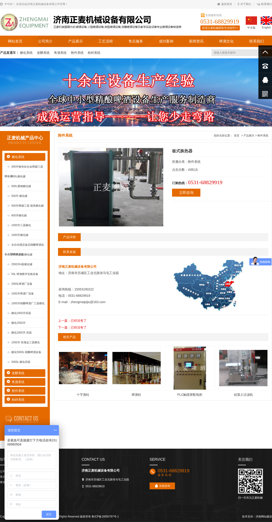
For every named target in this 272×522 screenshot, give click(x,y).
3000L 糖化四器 (20, 362)
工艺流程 (105, 41)
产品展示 (75, 41)
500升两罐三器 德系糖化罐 (27, 205)
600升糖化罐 (19, 215)
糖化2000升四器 (21, 313)
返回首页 (224, 4)
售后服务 (136, 41)
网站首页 (15, 41)
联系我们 (264, 4)
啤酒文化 (226, 41)
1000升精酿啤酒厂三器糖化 (28, 303)
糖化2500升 (18, 322)
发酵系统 (44, 52)
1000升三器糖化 (21, 225)
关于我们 (244, 4)
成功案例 (166, 41)
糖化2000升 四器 (21, 332)
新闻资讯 (196, 41)
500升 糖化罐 (19, 196)
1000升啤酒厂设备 (22, 293)
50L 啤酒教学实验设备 (24, 274)
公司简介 (45, 41)
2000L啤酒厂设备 (21, 283)
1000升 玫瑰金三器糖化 (25, 342)
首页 (236, 135)
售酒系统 (61, 52)
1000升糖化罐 (19, 235)
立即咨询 (186, 193)
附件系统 (78, 52)
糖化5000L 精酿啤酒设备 (26, 352)
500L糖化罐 (18, 176)
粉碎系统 (94, 52)
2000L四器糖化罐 (21, 254)
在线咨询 (162, 485)
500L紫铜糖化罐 (21, 186)
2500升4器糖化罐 (21, 264)
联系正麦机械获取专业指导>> (220, 28)
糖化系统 (27, 52)
